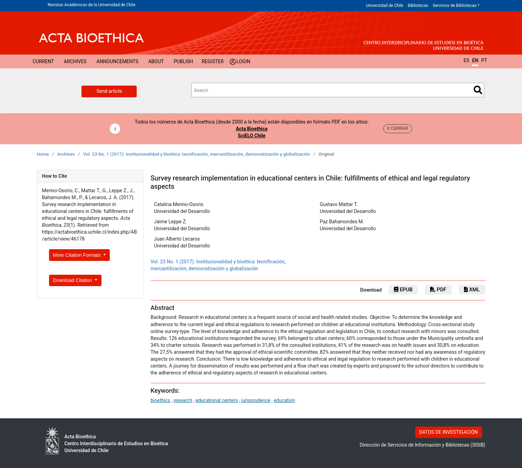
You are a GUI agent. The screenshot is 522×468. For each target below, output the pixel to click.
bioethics (160, 400)
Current (43, 61)
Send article (109, 91)
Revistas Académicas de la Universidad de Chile (91, 4)
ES (466, 60)
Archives (75, 61)
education (284, 400)
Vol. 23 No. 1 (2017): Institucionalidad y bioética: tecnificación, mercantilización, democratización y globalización (196, 154)
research (183, 400)
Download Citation (73, 280)
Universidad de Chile (384, 5)
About (156, 61)
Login (243, 61)
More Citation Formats (77, 255)
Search (478, 90)
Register (212, 61)
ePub (403, 289)
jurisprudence (256, 400)
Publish (183, 61)
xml (472, 289)
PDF (438, 289)
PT (484, 60)
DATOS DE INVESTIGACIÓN (448, 432)
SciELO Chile (251, 135)
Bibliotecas (418, 5)
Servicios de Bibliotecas (454, 5)
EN (475, 60)
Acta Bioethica (252, 128)
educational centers (216, 400)
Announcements (117, 61)
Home (43, 154)
